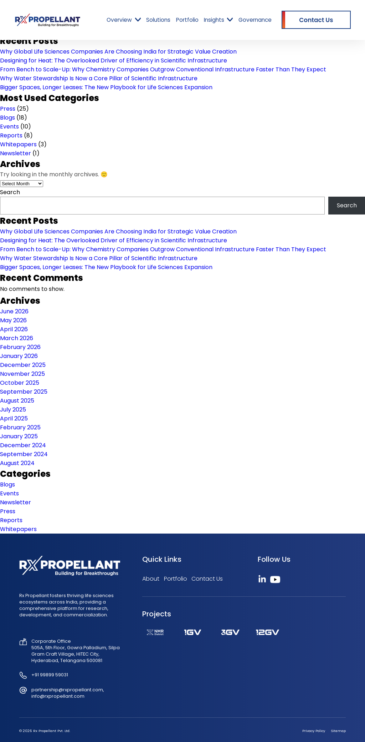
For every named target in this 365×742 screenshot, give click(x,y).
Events (9, 126)
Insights (214, 20)
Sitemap (338, 730)
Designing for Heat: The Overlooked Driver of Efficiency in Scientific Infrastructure (113, 60)
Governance (255, 20)
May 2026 (13, 320)
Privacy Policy (313, 730)
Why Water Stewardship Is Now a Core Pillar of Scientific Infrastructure (98, 78)
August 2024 (17, 463)
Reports (11, 135)
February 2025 (20, 427)
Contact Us (207, 579)
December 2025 (23, 365)
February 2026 (20, 347)
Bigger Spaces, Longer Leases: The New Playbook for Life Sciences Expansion (106, 87)
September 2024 (24, 454)
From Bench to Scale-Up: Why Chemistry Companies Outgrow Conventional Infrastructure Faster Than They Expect (163, 69)
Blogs (7, 117)
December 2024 (23, 445)
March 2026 (16, 338)
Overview (119, 20)
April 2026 (14, 329)
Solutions (158, 20)
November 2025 (22, 374)
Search (10, 192)
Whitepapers (18, 144)
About (150, 579)
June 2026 (14, 311)
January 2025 (19, 436)
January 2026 (19, 356)
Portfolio (187, 20)
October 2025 (19, 383)
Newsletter (15, 153)
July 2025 (13, 409)
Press (7, 109)
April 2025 (14, 418)
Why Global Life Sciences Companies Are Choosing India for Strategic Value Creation (118, 51)
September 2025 (23, 392)
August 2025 (17, 401)
